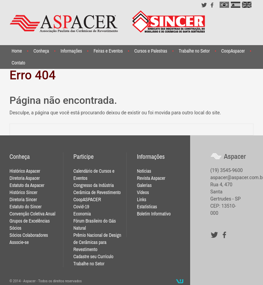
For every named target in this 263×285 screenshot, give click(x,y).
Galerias (144, 185)
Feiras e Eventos (108, 51)
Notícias (144, 171)
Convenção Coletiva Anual (32, 214)
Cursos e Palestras (150, 51)
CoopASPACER (87, 199)
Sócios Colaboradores (28, 235)
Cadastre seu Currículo (94, 256)
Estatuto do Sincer (25, 207)
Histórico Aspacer (24, 171)
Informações (71, 51)
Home (17, 51)
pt (224, 5)
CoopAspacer (233, 51)
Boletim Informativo (154, 214)
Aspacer (107, 21)
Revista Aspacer (151, 178)
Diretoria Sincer (23, 199)
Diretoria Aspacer (24, 178)
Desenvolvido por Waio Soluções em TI (179, 281)
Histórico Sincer (23, 192)
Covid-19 (81, 207)
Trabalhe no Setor (194, 51)
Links (141, 199)
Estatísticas (147, 207)
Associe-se (19, 242)
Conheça (41, 51)
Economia (82, 214)
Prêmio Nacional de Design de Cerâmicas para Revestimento (97, 242)
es (235, 5)
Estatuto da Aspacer (26, 185)
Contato (18, 63)
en (246, 5)
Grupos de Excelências (29, 221)
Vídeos (143, 192)
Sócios (15, 228)
